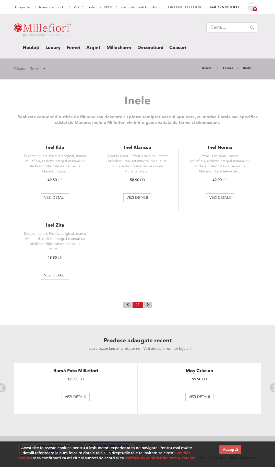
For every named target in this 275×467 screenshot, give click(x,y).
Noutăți (31, 47)
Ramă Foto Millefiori (75, 371)
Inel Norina (220, 147)
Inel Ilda (55, 147)
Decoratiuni (150, 47)
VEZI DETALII (55, 198)
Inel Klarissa (137, 147)
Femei (73, 47)
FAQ (76, 7)
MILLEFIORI (42, 31)
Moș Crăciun (199, 371)
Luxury (53, 47)
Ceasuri (177, 47)
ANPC (108, 7)
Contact (92, 7)
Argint (93, 47)
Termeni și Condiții (52, 7)
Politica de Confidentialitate (139, 7)
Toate (37, 69)
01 (138, 305)
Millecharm (118, 47)
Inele (247, 68)
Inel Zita (55, 225)
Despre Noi (23, 7)
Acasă (207, 68)
